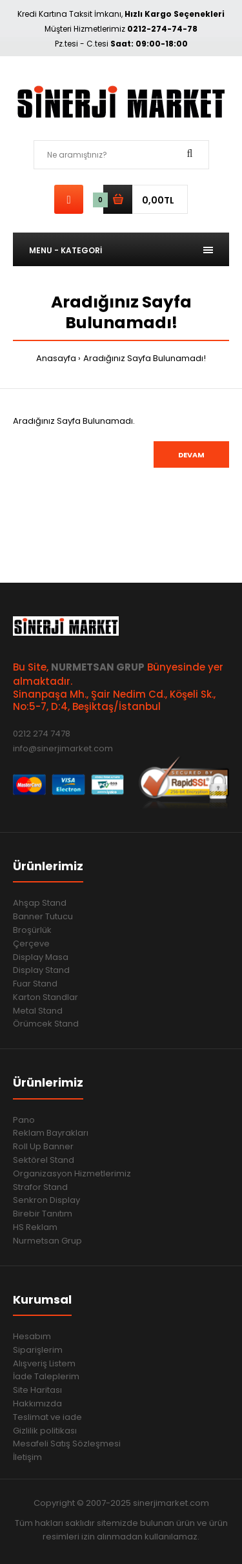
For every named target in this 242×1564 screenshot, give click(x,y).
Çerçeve (31, 943)
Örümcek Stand (46, 1023)
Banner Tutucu (43, 916)
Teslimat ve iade (47, 1417)
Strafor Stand (40, 1187)
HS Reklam (35, 1227)
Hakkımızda (37, 1403)
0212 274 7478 (41, 733)
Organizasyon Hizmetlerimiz (72, 1173)
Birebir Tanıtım (42, 1213)
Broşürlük (32, 930)
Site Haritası (37, 1390)
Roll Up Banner (43, 1146)
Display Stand (41, 970)
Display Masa (40, 957)
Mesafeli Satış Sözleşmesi (67, 1443)
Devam (191, 455)
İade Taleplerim (46, 1376)
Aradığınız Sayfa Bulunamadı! (144, 358)
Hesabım (32, 1336)
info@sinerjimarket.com (63, 748)
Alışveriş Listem (44, 1363)
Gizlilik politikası (45, 1430)
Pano (24, 1120)
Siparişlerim (38, 1350)
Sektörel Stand (43, 1160)
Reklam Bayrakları (50, 1133)
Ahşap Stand (39, 903)
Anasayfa (56, 358)
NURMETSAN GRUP (98, 667)
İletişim (27, 1457)
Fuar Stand (35, 983)
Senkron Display (46, 1200)
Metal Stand (38, 1011)
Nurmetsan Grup (47, 1241)
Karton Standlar (45, 997)
